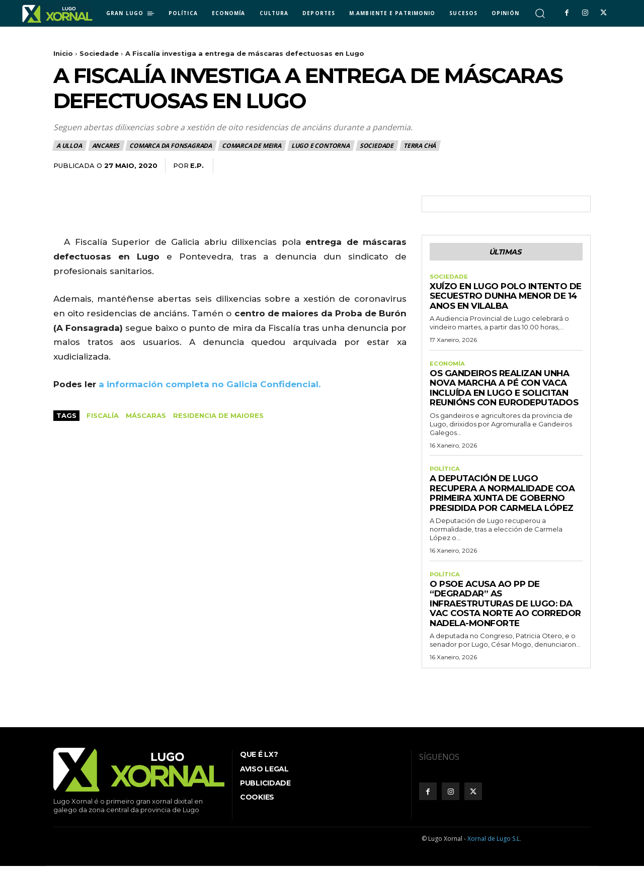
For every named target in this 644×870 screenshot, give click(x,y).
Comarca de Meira (252, 145)
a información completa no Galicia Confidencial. (208, 384)
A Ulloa (69, 145)
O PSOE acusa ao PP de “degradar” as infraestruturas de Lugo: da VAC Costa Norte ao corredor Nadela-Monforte (505, 607)
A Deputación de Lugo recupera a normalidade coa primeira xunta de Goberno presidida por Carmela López (502, 496)
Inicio (63, 53)
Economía (448, 366)
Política (445, 472)
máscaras (146, 415)
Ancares (106, 145)
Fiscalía (103, 415)
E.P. (197, 165)
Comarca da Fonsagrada (171, 145)
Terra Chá (420, 145)
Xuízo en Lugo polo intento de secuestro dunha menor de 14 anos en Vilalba (506, 298)
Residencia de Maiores (218, 415)
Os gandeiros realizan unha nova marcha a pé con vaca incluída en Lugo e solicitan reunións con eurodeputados (504, 390)
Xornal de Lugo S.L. (494, 843)
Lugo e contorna (321, 145)
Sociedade (99, 53)
